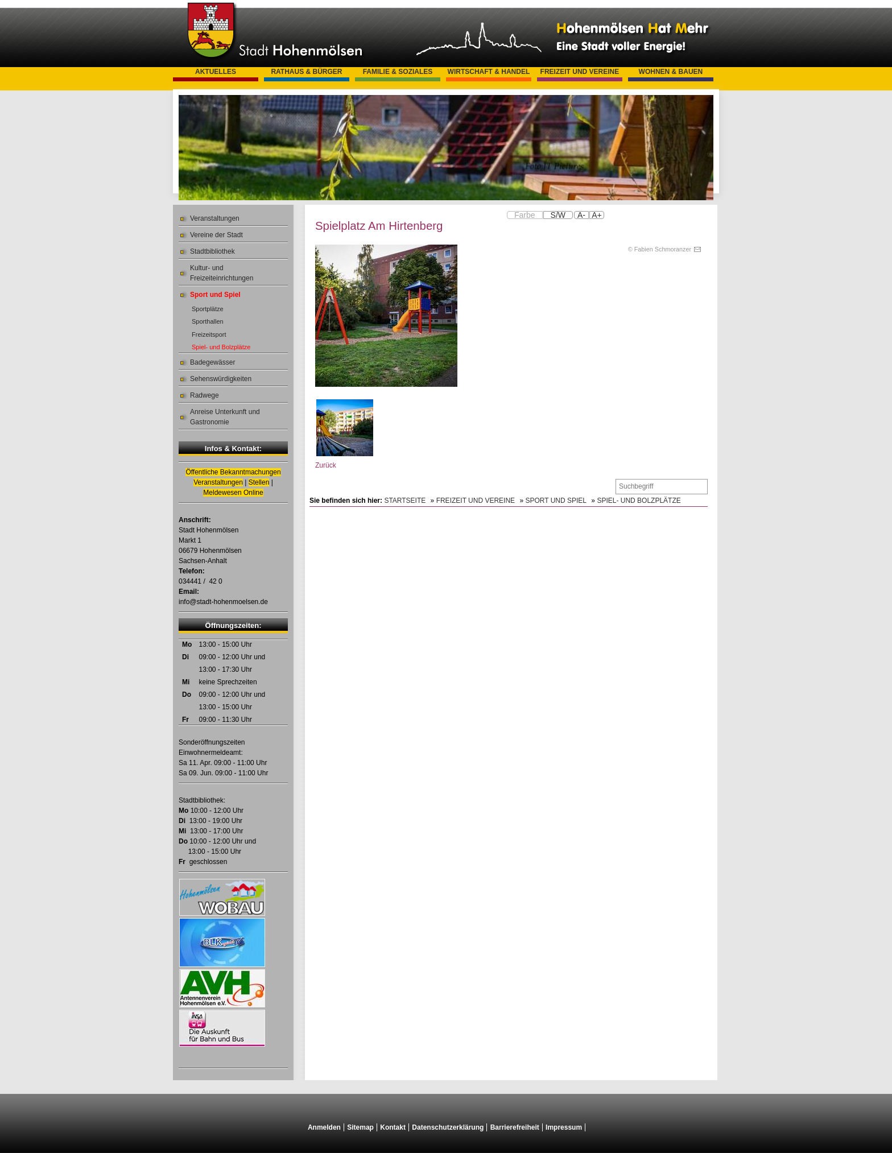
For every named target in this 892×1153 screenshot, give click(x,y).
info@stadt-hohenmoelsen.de (223, 602)
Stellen (259, 482)
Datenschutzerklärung (448, 1127)
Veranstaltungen (214, 218)
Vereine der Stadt (216, 235)
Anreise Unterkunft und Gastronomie (225, 417)
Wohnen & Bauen (671, 72)
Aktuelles (215, 72)
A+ (597, 215)
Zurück (325, 465)
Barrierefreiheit (514, 1127)
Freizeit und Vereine (580, 72)
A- (581, 215)
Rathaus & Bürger (306, 72)
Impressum (564, 1127)
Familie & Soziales (398, 72)
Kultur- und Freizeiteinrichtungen (221, 273)
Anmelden (324, 1127)
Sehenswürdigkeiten (220, 379)
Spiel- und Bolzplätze (221, 347)
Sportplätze (208, 308)
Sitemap (360, 1127)
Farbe (524, 215)
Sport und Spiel (215, 295)
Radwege (204, 395)
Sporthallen (208, 321)
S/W (558, 215)
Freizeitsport (209, 334)
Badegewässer (212, 362)
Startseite (405, 501)
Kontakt (393, 1127)
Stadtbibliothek (212, 251)
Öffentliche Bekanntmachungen (232, 472)
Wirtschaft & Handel (489, 72)
